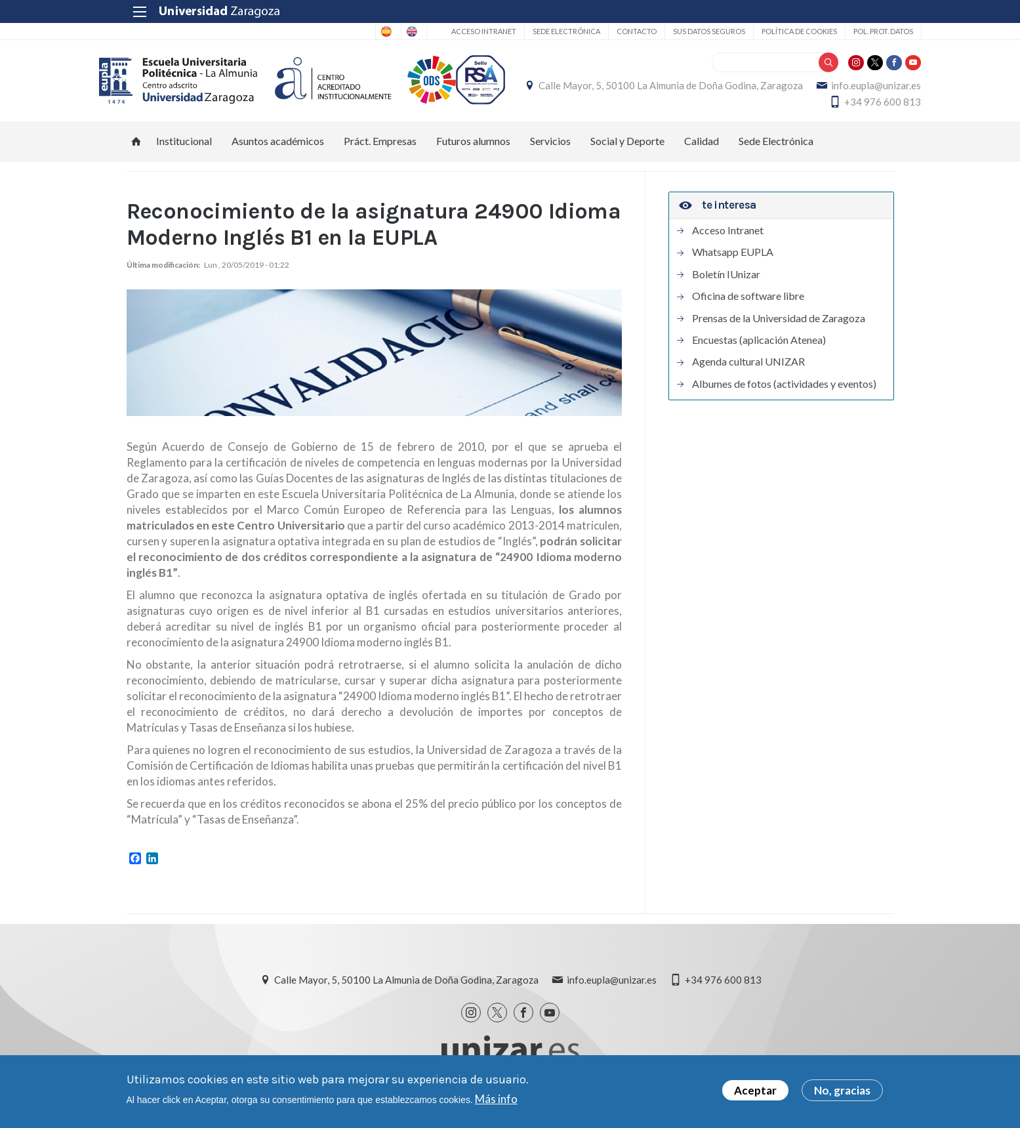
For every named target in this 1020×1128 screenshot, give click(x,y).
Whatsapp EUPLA (732, 259)
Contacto (609, 31)
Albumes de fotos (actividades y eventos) (784, 391)
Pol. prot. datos (856, 31)
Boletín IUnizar (726, 281)
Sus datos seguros (681, 31)
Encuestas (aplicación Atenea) (759, 347)
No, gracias (842, 1090)
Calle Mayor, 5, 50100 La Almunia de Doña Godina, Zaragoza (762, 89)
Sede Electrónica (539, 31)
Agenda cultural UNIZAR (748, 369)
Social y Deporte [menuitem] (627, 148)
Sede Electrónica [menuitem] (776, 148)
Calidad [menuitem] (701, 148)
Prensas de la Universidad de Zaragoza (778, 325)
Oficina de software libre (748, 303)
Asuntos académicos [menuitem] (278, 148)
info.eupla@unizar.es (744, 106)
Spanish (329, 31)
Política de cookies (771, 31)
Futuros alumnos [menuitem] (473, 148)
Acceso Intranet (456, 31)
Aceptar (755, 1090)
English (381, 31)
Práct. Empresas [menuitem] (380, 148)
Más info (496, 1099)
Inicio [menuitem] (136, 148)
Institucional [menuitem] (184, 148)
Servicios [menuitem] (550, 148)
